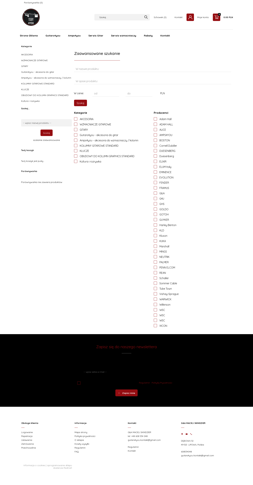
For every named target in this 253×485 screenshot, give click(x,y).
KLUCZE (25, 89)
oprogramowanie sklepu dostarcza (59, 466)
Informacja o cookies (34, 465)
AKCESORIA (27, 54)
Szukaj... (25, 108)
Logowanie (27, 432)
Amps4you (74, 35)
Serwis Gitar (95, 35)
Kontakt (178, 17)
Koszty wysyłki (82, 444)
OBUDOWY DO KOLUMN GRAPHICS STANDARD (45, 95)
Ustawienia (26, 440)
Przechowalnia (28, 447)
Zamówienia (27, 444)
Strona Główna (29, 35)
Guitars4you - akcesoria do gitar (37, 72)
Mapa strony (81, 432)
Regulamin (144, 382)
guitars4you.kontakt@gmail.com (144, 440)
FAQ (77, 451)
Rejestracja (26, 436)
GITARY (24, 66)
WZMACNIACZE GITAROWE (34, 60)
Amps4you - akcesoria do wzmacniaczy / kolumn (46, 77)
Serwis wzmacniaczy (123, 35)
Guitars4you (53, 35)
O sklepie (79, 440)
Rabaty (148, 35)
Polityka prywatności (85, 436)
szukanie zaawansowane (46, 140)
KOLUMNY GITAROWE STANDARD (37, 83)
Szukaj (46, 132)
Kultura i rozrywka (30, 101)
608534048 (186, 451)
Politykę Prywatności (162, 382)
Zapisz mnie (126, 393)
